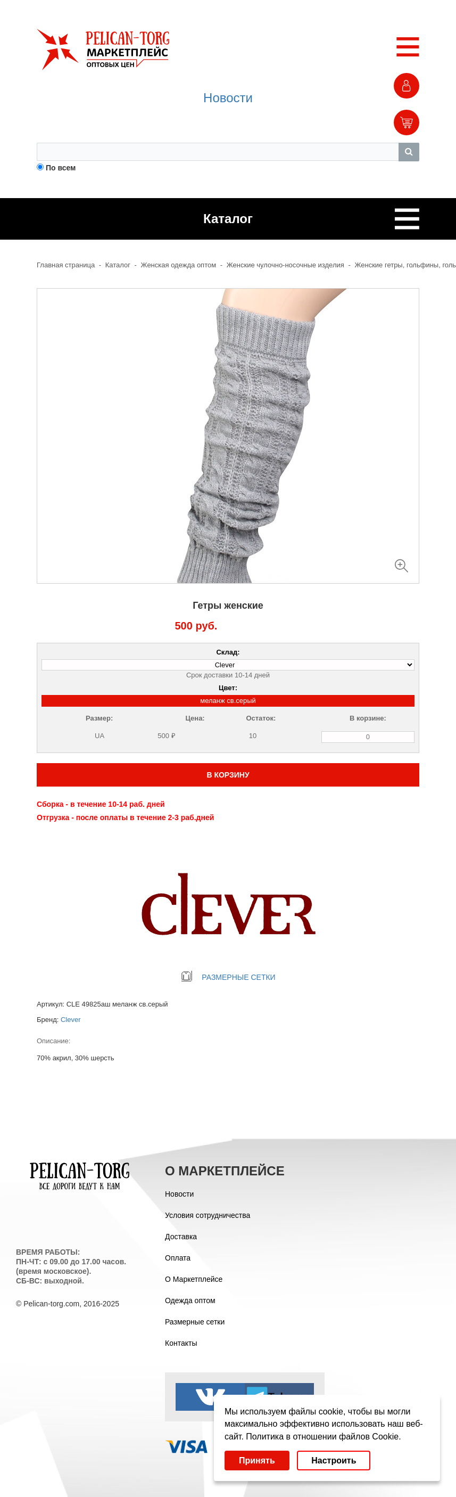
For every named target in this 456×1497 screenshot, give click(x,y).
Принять (257, 1460)
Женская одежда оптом (179, 265)
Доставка (181, 1236)
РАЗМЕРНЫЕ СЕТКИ (227, 977)
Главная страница (66, 265)
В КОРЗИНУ (227, 775)
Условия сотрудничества (207, 1215)
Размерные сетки (195, 1322)
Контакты (181, 1343)
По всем (61, 167)
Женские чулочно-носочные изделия (285, 265)
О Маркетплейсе (193, 1279)
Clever (71, 1020)
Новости (228, 98)
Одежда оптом (190, 1300)
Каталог (117, 265)
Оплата (177, 1258)
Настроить (333, 1460)
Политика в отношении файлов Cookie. (323, 1436)
